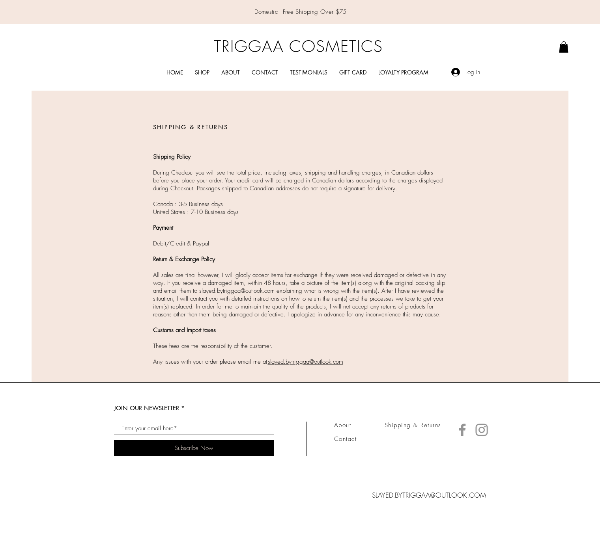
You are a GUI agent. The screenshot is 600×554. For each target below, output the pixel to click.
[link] (563, 47)
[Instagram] (481, 430)
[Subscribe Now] (194, 448)
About (342, 425)
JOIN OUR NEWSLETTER (146, 408)
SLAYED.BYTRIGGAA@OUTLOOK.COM (429, 495)
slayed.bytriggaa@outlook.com (237, 291)
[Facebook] (462, 430)
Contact (345, 439)
